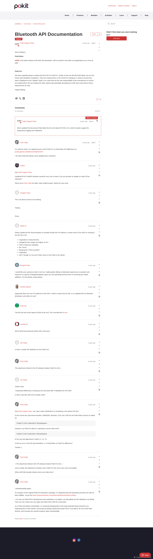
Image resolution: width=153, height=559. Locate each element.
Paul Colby (24, 142)
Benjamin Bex (25, 265)
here (65, 312)
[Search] (122, 24)
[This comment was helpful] (99, 142)
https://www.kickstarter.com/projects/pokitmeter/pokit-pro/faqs (54, 495)
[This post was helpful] (99, 44)
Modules (94, 15)
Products (80, 15)
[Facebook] (16, 98)
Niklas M (23, 226)
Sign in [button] (134, 6)
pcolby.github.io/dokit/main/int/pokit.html (29, 152)
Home (67, 15)
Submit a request (123, 6)
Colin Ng (23, 306)
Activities (108, 15)
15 (98, 99)
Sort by (98, 111)
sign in (21, 518)
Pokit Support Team (27, 43)
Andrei (22, 166)
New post (116, 38)
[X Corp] (20, 98)
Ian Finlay (23, 343)
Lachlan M (24, 324)
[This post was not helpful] (99, 50)
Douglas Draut (25, 193)
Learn (121, 15)
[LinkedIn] (24, 98)
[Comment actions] (97, 120)
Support (134, 15)
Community (112, 6)
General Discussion (39, 24)
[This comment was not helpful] (99, 148)
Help (146, 15)
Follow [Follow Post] (94, 34)
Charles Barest (25, 287)
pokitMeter (18, 24)
